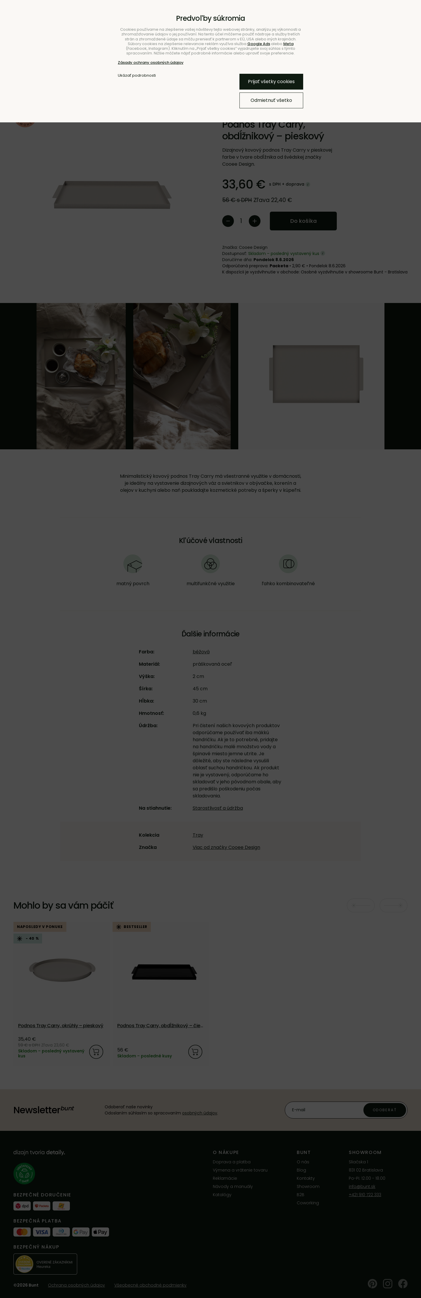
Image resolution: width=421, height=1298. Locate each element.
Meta (288, 44)
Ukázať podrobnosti (137, 75)
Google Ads (258, 44)
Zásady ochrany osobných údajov (150, 62)
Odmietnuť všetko (271, 100)
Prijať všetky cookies (271, 81)
